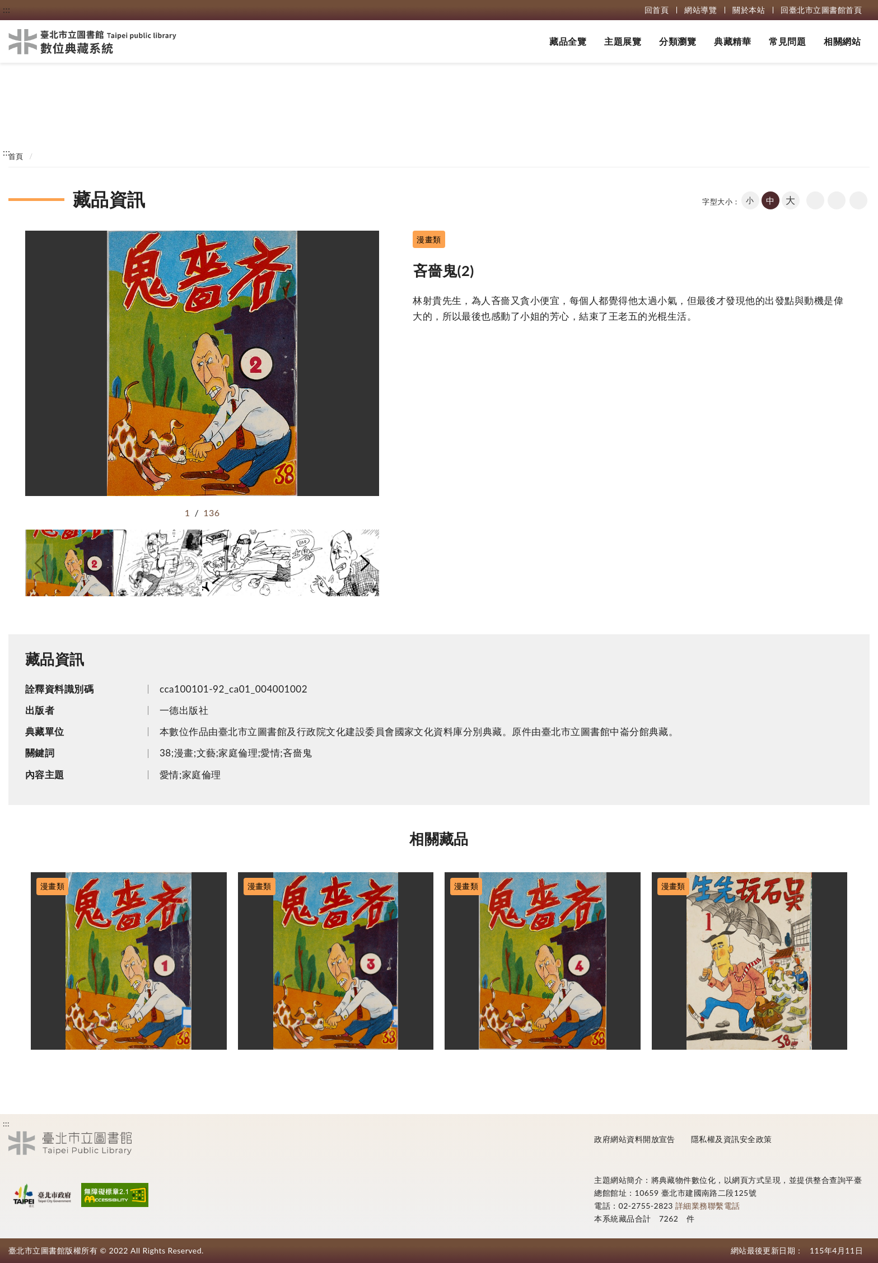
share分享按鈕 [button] (858, 200)
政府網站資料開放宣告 (634, 1139)
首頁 (16, 156)
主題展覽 (622, 41)
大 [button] (790, 200)
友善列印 (837, 200)
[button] (39, 563)
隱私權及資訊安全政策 (731, 1139)
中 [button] (770, 200)
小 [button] (750, 200)
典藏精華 (732, 41)
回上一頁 (815, 200)
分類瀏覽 (677, 41)
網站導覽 (700, 10)
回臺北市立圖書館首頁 (821, 10)
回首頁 (657, 10)
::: (6, 9)
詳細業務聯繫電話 (707, 1205)
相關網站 (842, 41)
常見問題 (787, 41)
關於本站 (748, 10)
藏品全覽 (567, 41)
